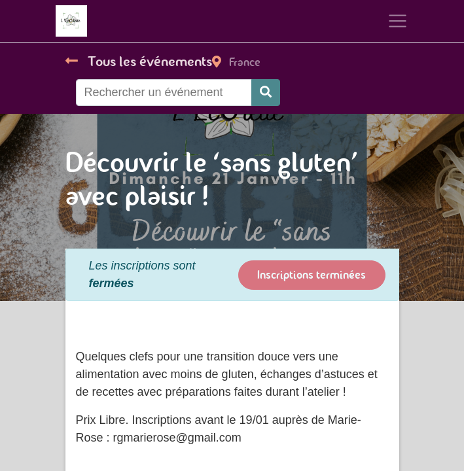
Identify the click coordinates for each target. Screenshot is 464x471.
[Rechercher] (265, 92)
